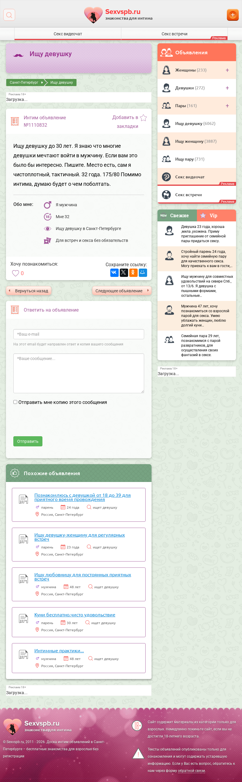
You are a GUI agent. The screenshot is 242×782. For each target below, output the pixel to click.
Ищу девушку (189, 123)
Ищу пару (185, 159)
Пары (181, 105)
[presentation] (58, 424)
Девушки (185, 88)
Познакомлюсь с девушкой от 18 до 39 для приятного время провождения (82, 497)
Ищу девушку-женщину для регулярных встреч (79, 537)
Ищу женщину (189, 141)
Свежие (174, 215)
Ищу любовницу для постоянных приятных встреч (82, 576)
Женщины (186, 70)
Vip (208, 215)
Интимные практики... (59, 650)
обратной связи (191, 771)
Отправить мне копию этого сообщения (62, 402)
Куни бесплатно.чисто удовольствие (74, 614)
